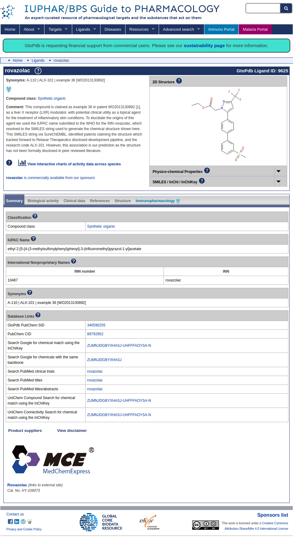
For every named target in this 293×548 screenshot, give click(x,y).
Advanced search (178, 29)
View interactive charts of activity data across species (69, 164)
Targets (55, 29)
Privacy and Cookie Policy (24, 529)
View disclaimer (72, 430)
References (100, 201)
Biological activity (43, 201)
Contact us (15, 514)
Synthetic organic (52, 98)
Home (10, 29)
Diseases (112, 29)
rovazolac (95, 371)
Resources (139, 29)
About (29, 29)
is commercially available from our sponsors (50, 178)
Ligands (83, 29)
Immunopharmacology (158, 201)
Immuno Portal (221, 29)
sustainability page (204, 45)
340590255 (96, 325)
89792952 (95, 334)
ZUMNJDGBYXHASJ (104, 360)
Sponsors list (272, 515)
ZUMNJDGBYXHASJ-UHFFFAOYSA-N (119, 345)
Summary (14, 201)
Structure (123, 201)
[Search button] (286, 8)
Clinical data (74, 201)
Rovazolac (17, 485)
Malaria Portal (255, 29)
